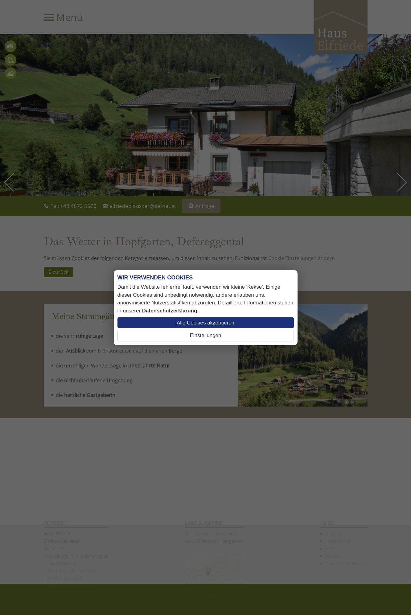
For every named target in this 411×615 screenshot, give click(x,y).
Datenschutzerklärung (169, 311)
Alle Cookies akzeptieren (205, 323)
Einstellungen (205, 335)
